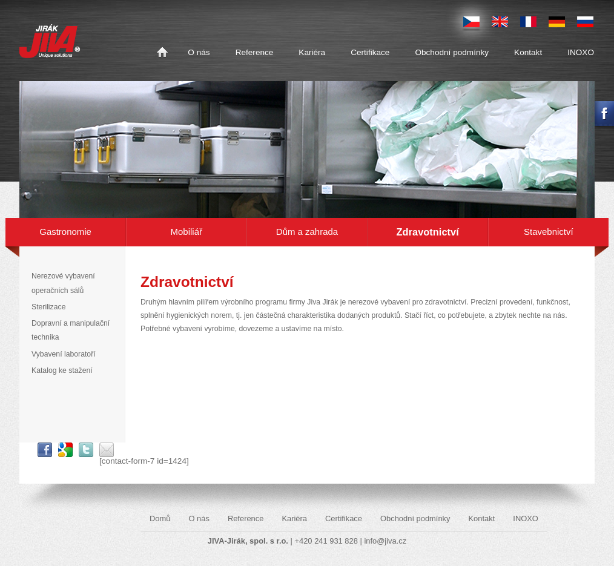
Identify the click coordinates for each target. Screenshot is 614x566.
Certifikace (370, 52)
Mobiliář (186, 231)
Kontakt (528, 52)
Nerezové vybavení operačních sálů (63, 283)
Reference (255, 52)
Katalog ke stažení (62, 370)
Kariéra (312, 52)
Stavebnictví (548, 231)
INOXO (580, 52)
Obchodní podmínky (452, 52)
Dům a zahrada (307, 231)
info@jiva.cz (385, 540)
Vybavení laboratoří (63, 354)
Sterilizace (48, 307)
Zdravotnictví (428, 231)
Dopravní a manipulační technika (70, 330)
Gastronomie (65, 231)
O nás (199, 52)
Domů (162, 53)
